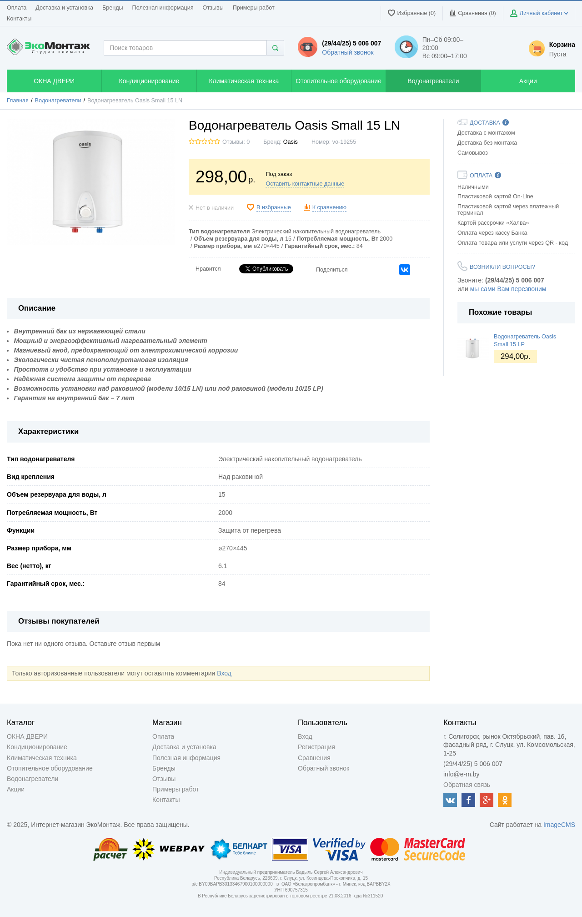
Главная (18, 100)
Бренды (112, 8)
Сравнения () (473, 13)
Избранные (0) (412, 13)
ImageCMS (559, 824)
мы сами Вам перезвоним (508, 288)
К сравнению (329, 207)
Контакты (19, 18)
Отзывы (213, 8)
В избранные (273, 207)
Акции (16, 789)
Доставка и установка (64, 8)
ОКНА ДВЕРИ (27, 736)
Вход (224, 673)
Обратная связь (466, 784)
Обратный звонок (347, 52)
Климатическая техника (42, 757)
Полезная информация (163, 8)
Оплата (16, 8)
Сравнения (314, 757)
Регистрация (316, 747)
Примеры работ (254, 8)
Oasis (290, 142)
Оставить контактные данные (305, 184)
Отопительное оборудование (50, 768)
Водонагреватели (58, 100)
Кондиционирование (37, 747)
